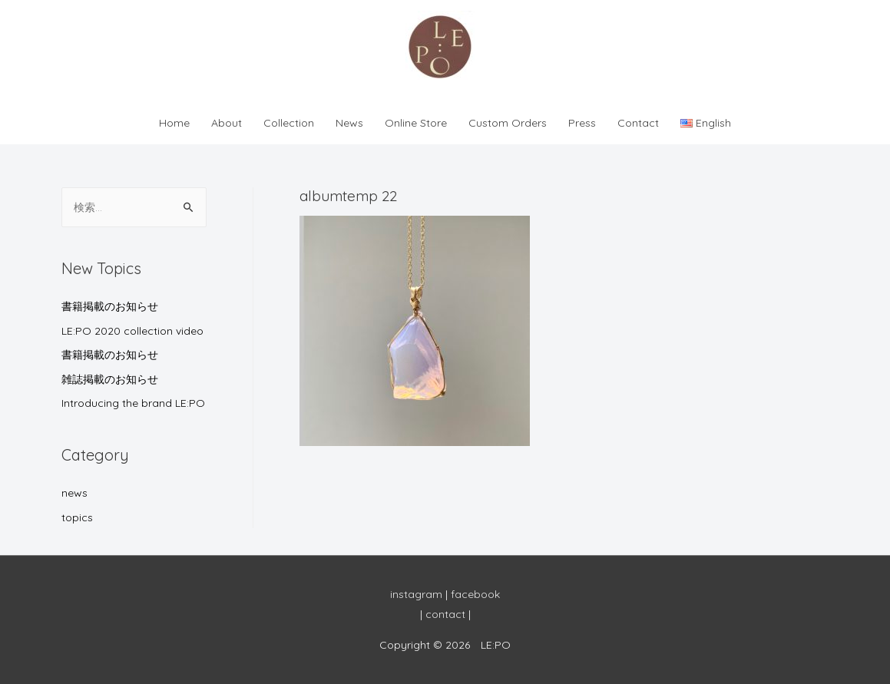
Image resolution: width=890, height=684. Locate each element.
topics (77, 517)
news (74, 493)
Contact (638, 123)
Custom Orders (507, 123)
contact (445, 614)
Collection (288, 123)
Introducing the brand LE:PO (133, 403)
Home (174, 123)
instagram (416, 594)
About (226, 123)
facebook (475, 594)
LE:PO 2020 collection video (132, 331)
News (349, 123)
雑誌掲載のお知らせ (109, 379)
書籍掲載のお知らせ (109, 306)
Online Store (416, 123)
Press (582, 123)
